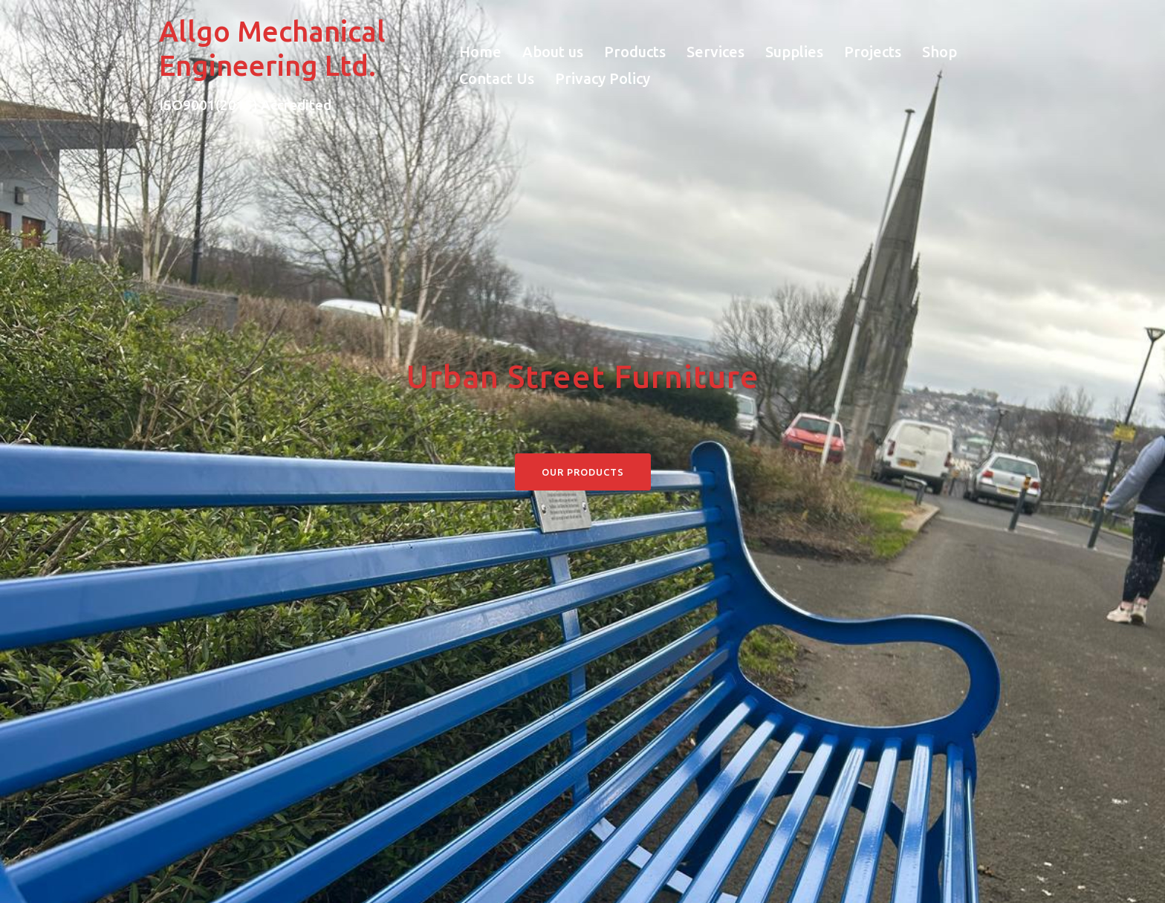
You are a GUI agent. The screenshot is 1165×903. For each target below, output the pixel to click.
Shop (939, 51)
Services (715, 51)
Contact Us (496, 78)
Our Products (583, 472)
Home (480, 51)
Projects (872, 51)
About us (552, 51)
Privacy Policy (602, 78)
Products (635, 51)
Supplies (794, 51)
